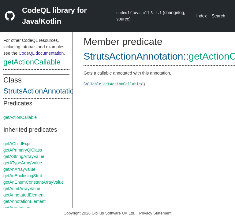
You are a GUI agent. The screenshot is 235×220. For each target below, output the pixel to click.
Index (201, 15)
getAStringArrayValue (23, 156)
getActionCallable (32, 62)
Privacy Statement (155, 213)
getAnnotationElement (24, 201)
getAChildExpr (17, 143)
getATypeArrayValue (22, 162)
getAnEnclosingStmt (22, 175)
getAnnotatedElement (24, 195)
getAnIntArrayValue (21, 188)
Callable (92, 83)
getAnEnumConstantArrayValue (33, 182)
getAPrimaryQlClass (22, 150)
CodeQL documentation (41, 53)
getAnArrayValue (19, 169)
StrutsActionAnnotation (40, 91)
